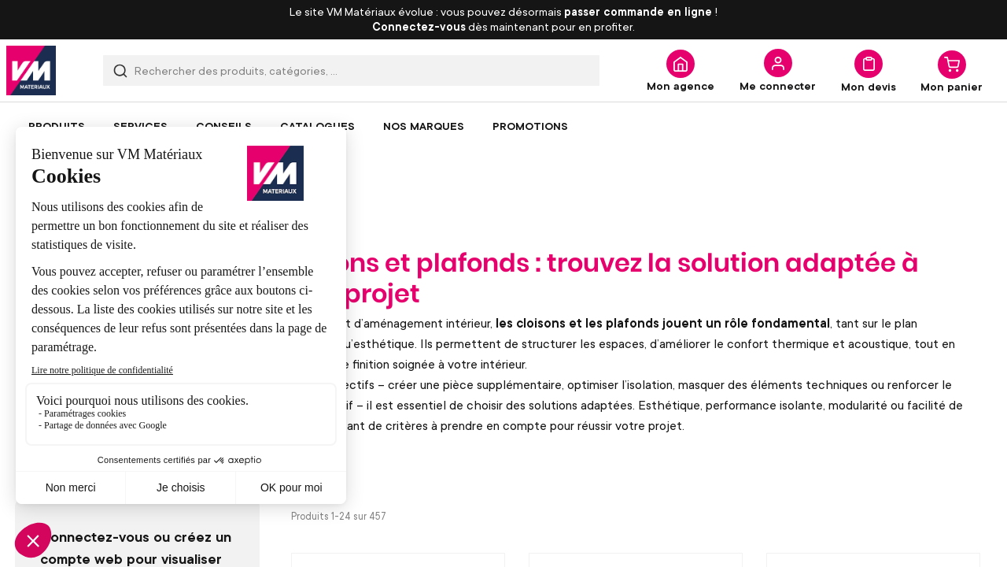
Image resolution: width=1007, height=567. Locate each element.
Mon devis (868, 86)
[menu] (503, 126)
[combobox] (351, 70)
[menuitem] (56, 126)
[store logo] (31, 70)
